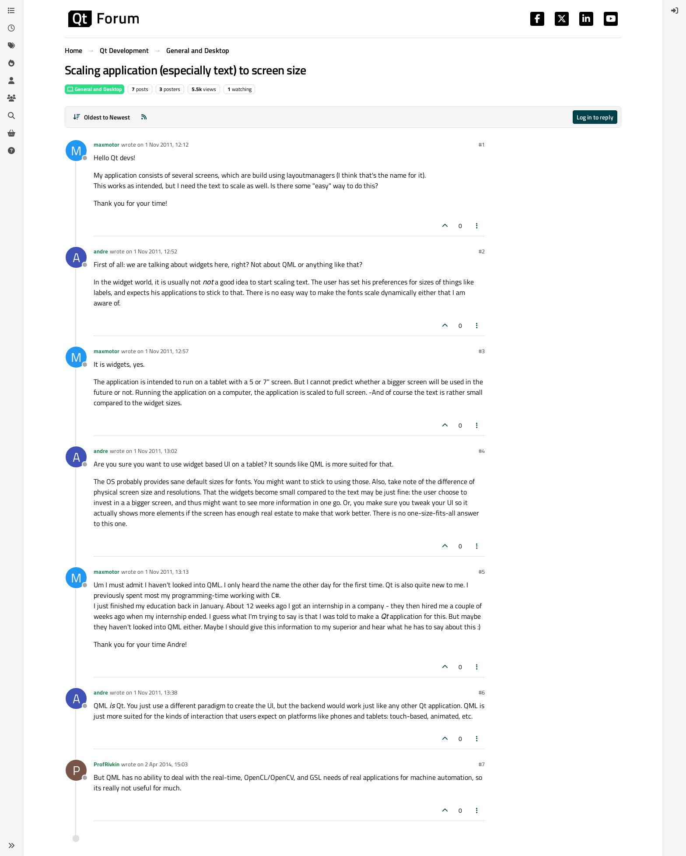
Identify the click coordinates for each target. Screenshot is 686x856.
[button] (11, 845)
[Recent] (11, 28)
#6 (482, 692)
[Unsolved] (11, 151)
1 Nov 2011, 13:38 (155, 692)
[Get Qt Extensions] (11, 133)
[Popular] (11, 63)
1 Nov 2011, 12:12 (167, 144)
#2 (482, 251)
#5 (482, 571)
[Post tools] (477, 225)
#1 (482, 144)
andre (101, 251)
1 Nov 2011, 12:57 (167, 351)
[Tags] (11, 46)
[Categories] (11, 11)
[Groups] (11, 98)
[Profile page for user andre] (76, 257)
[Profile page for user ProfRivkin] (76, 770)
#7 (482, 764)
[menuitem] (674, 11)
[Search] (11, 116)
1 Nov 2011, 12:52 (155, 251)
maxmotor (106, 144)
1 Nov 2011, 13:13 (167, 571)
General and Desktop (94, 89)
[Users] (11, 81)
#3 (482, 351)
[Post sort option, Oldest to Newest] (101, 117)
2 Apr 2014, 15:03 (166, 764)
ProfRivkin (106, 764)
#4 (482, 450)
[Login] (674, 11)
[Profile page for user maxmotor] (76, 150)
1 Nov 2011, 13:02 (155, 450)
